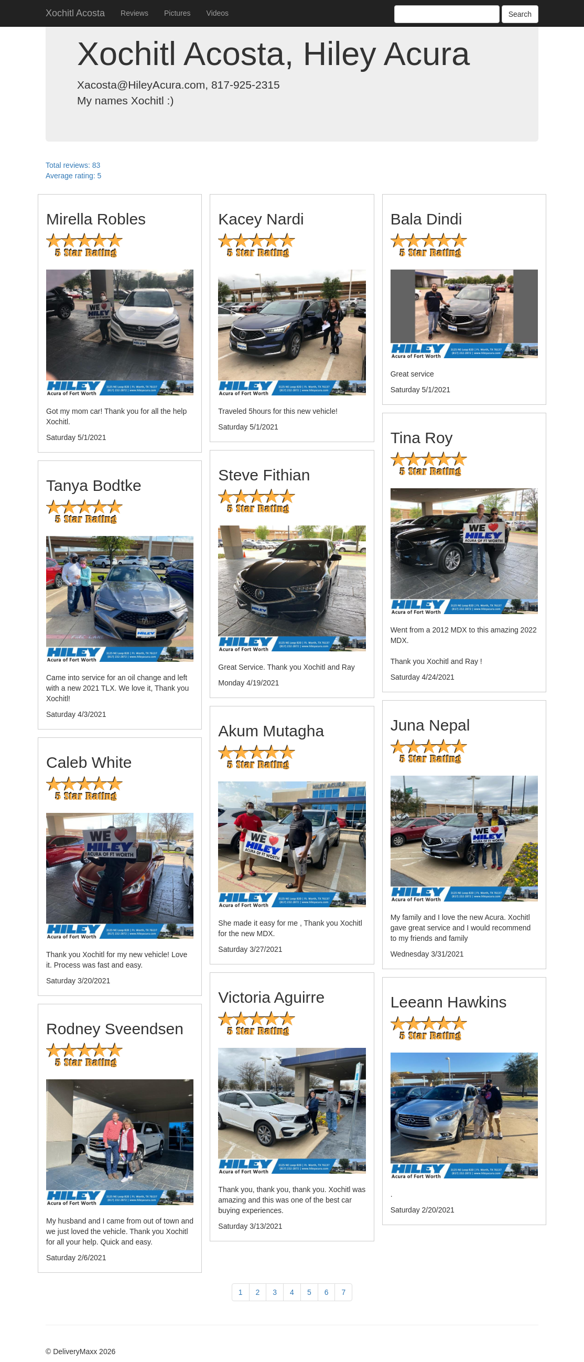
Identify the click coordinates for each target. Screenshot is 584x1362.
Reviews (134, 13)
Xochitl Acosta (75, 13)
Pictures (177, 13)
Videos (218, 13)
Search (520, 14)
